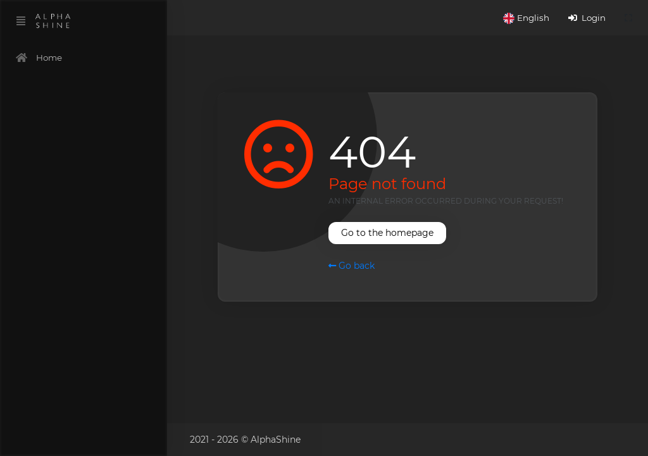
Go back (351, 265)
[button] (526, 17)
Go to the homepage (387, 232)
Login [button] (587, 18)
